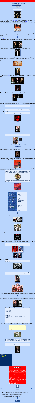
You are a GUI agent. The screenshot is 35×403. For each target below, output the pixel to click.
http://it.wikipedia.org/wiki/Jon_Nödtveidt (4, 393)
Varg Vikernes (9, 75)
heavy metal (26, 21)
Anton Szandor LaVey (16, 123)
